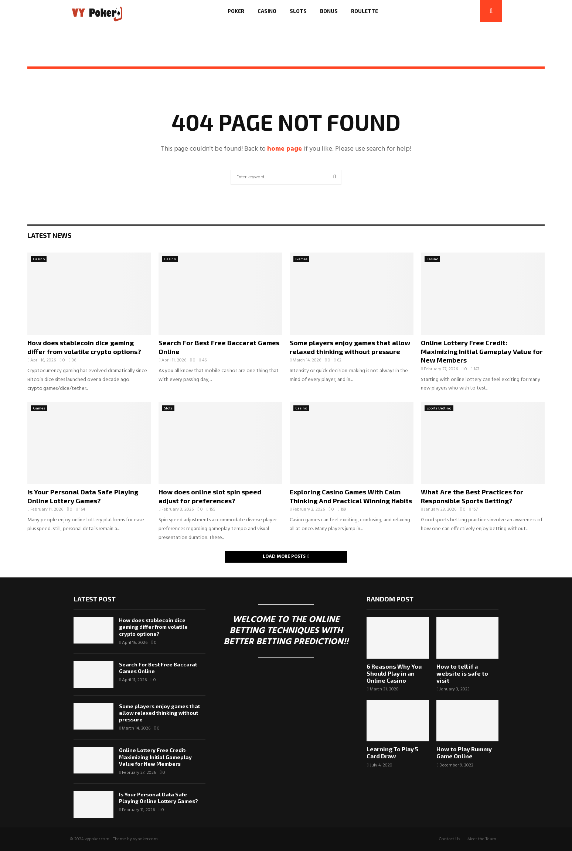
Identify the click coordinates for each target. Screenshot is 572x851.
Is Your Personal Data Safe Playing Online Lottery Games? (82, 496)
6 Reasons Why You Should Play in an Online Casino (394, 673)
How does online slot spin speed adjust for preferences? (210, 496)
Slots (298, 11)
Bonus (329, 11)
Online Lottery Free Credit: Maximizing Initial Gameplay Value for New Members (482, 351)
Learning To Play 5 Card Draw (392, 752)
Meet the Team (481, 839)
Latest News (49, 235)
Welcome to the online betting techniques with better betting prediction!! (286, 631)
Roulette (364, 11)
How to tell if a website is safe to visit (462, 673)
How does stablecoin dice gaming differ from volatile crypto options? (84, 347)
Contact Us (449, 839)
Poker (236, 11)
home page (284, 149)
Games (301, 259)
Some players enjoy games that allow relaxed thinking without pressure (350, 347)
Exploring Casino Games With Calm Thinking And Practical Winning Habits (351, 496)
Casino (267, 11)
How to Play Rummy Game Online (464, 752)
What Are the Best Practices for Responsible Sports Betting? (472, 496)
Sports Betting (439, 408)
